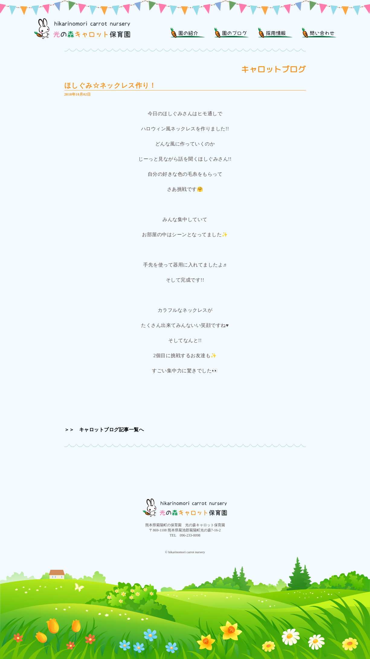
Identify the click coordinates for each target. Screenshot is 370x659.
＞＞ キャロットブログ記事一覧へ (104, 429)
